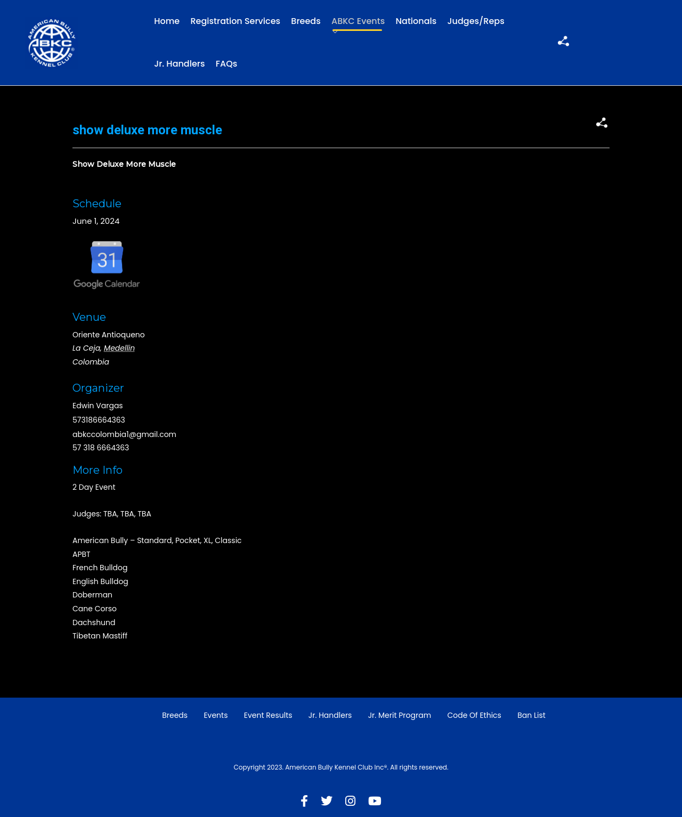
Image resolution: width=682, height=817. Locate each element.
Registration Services (235, 21)
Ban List (531, 715)
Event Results (268, 715)
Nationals (416, 21)
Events (216, 715)
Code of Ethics (474, 715)
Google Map (106, 264)
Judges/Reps (476, 21)
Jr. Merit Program (399, 715)
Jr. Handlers (179, 64)
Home (167, 21)
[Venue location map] (502, 252)
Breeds (305, 21)
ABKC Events (358, 21)
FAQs (227, 64)
